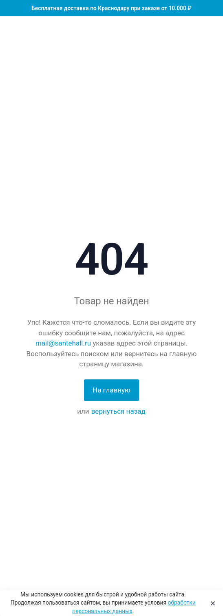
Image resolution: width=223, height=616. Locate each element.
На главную (111, 390)
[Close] (211, 603)
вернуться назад (118, 411)
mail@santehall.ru (63, 343)
